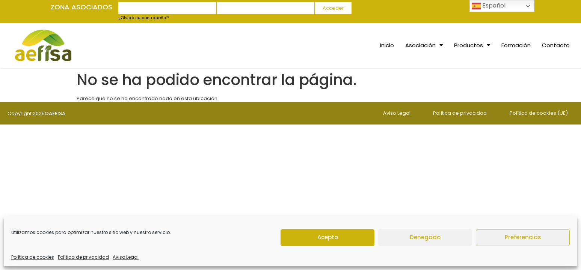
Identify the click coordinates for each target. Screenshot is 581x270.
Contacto (556, 45)
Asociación (424, 45)
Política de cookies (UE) (539, 113)
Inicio (387, 45)
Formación (516, 45)
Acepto (327, 237)
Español (489, 5)
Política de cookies (32, 257)
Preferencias (523, 237)
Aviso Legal (126, 257)
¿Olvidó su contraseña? (143, 18)
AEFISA (57, 113)
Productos (472, 45)
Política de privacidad (83, 257)
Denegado (425, 237)
